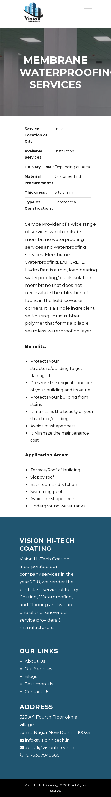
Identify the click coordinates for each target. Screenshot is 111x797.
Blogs (31, 676)
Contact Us (37, 691)
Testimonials (39, 683)
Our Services (38, 668)
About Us (35, 661)
